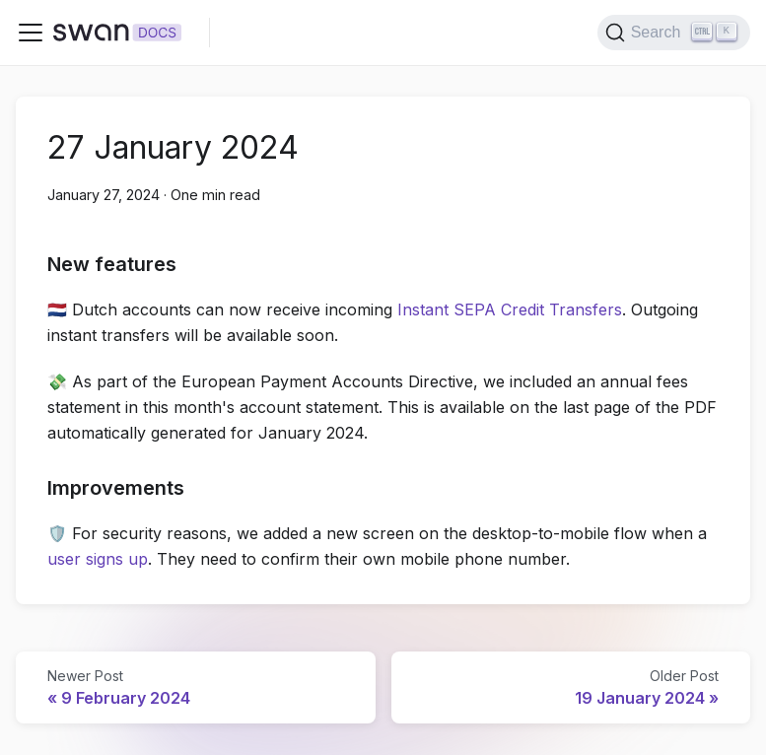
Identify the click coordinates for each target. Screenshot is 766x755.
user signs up (97, 559)
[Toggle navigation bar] (30, 32)
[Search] (673, 32)
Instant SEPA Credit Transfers (509, 309)
